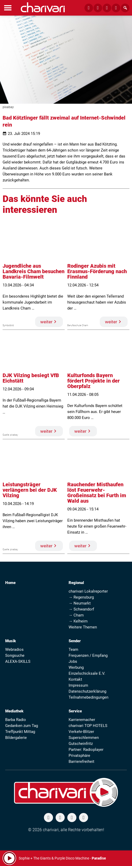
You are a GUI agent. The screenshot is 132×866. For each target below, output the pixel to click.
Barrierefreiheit (81, 761)
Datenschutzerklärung (87, 691)
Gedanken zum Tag (21, 725)
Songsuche (14, 655)
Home (10, 582)
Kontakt (75, 679)
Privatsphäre (79, 755)
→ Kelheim (78, 621)
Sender (75, 641)
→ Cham (76, 615)
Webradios (14, 649)
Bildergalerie (16, 737)
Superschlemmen (84, 737)
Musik (10, 641)
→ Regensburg (81, 597)
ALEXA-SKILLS (17, 661)
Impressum (78, 685)
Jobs (73, 661)
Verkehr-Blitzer (81, 731)
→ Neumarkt (80, 603)
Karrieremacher (82, 719)
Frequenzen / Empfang (88, 655)
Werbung (76, 667)
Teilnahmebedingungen (88, 697)
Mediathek (14, 711)
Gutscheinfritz (81, 743)
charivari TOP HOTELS (88, 725)
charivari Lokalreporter (88, 591)
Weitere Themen (83, 627)
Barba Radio (15, 719)
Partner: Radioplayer (86, 749)
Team (73, 649)
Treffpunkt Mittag (20, 731)
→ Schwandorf (81, 609)
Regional (76, 582)
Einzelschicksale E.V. (87, 673)
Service (75, 711)
